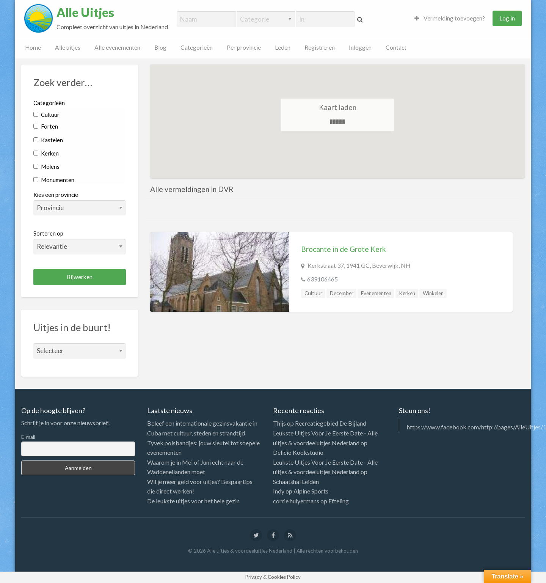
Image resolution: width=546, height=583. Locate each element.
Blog (160, 47)
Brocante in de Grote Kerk (343, 249)
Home (33, 47)
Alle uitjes (67, 47)
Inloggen (360, 47)
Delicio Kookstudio (298, 452)
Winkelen (433, 293)
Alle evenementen (117, 47)
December (341, 293)
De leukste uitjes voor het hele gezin (193, 500)
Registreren (319, 47)
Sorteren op (79, 242)
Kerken (46, 153)
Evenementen (376, 293)
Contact (396, 47)
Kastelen (48, 140)
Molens (46, 166)
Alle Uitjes (85, 12)
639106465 (322, 279)
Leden (282, 47)
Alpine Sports (310, 491)
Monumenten (53, 179)
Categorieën (196, 47)
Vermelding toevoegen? (449, 18)
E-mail (28, 437)
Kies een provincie (55, 194)
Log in (507, 18)
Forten (45, 126)
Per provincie (244, 47)
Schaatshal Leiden (296, 481)
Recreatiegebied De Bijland (330, 423)
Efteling (338, 500)
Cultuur (46, 114)
